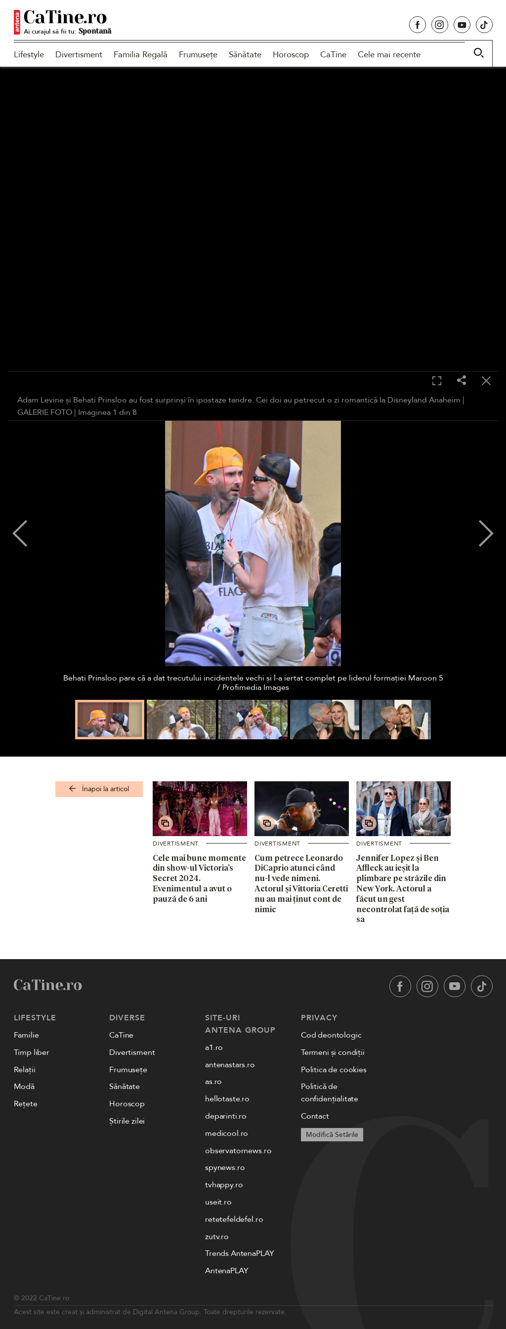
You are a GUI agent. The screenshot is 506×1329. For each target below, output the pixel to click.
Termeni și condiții (333, 1052)
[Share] (461, 381)
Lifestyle (29, 54)
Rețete (26, 1103)
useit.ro (218, 1202)
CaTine (333, 54)
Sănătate (245, 54)
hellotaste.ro (227, 1098)
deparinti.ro (226, 1116)
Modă (24, 1086)
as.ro (213, 1081)
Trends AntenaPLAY (239, 1253)
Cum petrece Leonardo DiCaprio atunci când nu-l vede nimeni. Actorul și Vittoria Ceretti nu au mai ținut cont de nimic (301, 883)
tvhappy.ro (224, 1184)
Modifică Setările (332, 1134)
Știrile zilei (127, 1121)
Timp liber (31, 1052)
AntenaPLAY (226, 1270)
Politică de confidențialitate (329, 1092)
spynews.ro (225, 1167)
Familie (26, 1035)
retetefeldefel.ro (234, 1219)
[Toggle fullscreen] (436, 381)
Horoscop (291, 54)
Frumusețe (198, 54)
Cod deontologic (331, 1035)
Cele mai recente (389, 54)
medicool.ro (226, 1133)
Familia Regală (141, 54)
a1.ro (214, 1047)
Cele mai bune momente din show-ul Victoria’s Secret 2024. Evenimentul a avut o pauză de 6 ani (199, 878)
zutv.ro (217, 1236)
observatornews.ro (238, 1150)
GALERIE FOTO (44, 412)
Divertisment (78, 54)
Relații (25, 1069)
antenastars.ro (230, 1064)
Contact (315, 1116)
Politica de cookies (334, 1069)
